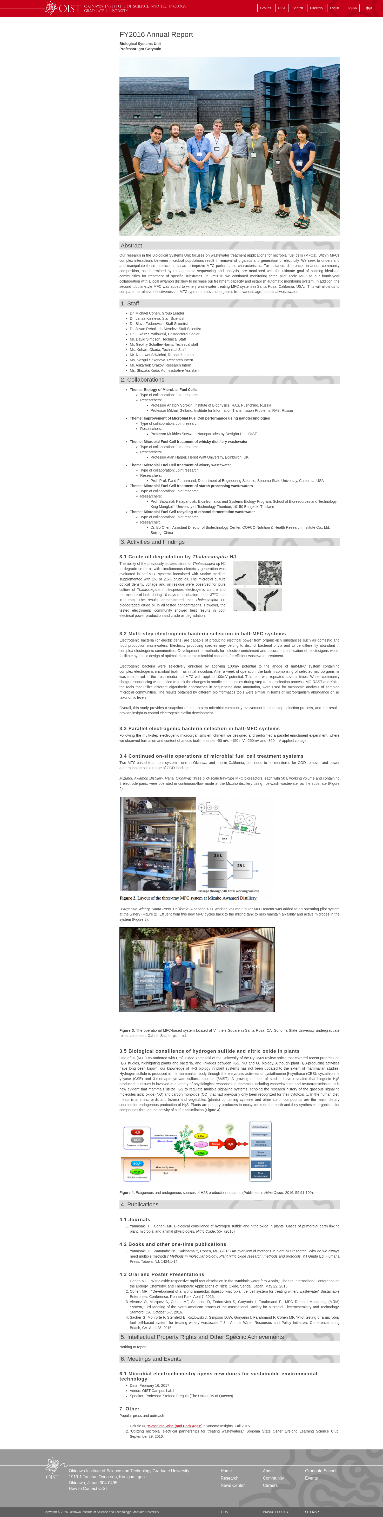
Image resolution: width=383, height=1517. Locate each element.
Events (311, 1478)
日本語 (367, 8)
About (268, 1471)
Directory (316, 8)
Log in (334, 8)
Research (229, 1478)
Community (273, 1478)
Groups (265, 8)
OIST (282, 8)
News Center (233, 1485)
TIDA (224, 1512)
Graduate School (320, 1471)
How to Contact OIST (88, 1488)
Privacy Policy (275, 1512)
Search (298, 8)
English (351, 8)
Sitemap (312, 1512)
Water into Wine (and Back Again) (175, 1426)
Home (226, 1471)
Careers (270, 1485)
